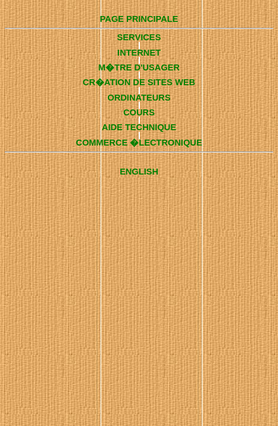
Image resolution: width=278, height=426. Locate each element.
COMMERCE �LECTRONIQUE (139, 142)
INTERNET (139, 52)
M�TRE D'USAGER (139, 67)
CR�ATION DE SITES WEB (139, 82)
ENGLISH (139, 171)
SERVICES (139, 37)
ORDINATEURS (138, 97)
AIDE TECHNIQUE (139, 127)
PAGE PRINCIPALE (139, 19)
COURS (139, 112)
